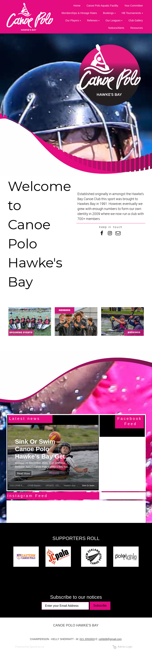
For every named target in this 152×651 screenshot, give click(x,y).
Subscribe (100, 605)
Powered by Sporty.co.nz (29, 646)
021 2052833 (87, 639)
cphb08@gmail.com (110, 639)
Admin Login (122, 646)
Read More (23, 473)
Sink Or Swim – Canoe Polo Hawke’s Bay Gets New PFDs (41, 449)
